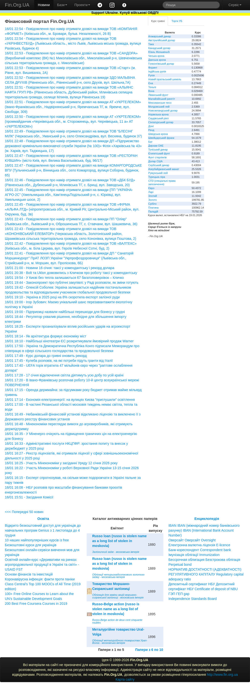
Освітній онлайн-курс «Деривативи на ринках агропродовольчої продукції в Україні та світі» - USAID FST (42, 564)
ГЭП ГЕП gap (178, 594)
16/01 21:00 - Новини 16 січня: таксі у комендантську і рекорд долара (59, 268)
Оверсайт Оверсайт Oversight (192, 540)
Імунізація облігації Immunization (194, 555)
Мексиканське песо (159, 102)
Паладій (153, 211)
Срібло (152, 203)
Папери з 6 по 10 (149, 650)
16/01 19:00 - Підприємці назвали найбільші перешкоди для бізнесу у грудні (65, 312)
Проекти (82, 5)
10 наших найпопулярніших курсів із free (37, 540)
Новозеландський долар (162, 110)
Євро (151, 188)
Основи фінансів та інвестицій (29, 574)
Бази (62, 5)
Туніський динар (158, 149)
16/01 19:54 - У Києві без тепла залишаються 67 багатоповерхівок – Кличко (64, 278)
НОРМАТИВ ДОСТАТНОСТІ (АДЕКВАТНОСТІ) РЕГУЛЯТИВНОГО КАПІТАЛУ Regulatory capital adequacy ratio (206, 574)
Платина (153, 207)
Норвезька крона (158, 114)
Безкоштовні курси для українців (30, 545)
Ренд (151, 130)
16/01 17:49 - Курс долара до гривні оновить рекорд (46, 356)
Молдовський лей (158, 106)
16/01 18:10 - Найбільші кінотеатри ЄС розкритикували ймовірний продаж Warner (69, 341)
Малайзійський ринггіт (161, 98)
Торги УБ (177, 21)
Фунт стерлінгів (157, 157)
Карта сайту (125, 679)
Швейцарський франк (161, 137)
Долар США (155, 161)
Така (151, 44)
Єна (150, 83)
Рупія (151, 75)
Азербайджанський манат (163, 169)
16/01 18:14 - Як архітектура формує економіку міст (45, 336)
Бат (150, 141)
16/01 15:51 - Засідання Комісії (29, 497)
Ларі (150, 192)
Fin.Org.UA (17, 5)
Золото (152, 199)
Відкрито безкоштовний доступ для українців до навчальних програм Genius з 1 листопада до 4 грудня (43, 530)
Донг (151, 126)
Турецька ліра (156, 176)
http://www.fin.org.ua (222, 675)
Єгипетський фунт (159, 153)
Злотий (152, 195)
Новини (44, 5)
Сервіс (235, 5)
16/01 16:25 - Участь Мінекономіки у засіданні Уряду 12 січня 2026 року (61, 463)
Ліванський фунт (158, 94)
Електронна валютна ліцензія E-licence (199, 545)
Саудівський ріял (158, 118)
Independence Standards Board (192, 599)
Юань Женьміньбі (159, 52)
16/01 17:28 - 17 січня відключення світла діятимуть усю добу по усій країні (64, 375)
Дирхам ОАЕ (156, 145)
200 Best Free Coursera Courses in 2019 (36, 604)
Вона (151, 91)
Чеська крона (156, 55)
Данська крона (157, 59)
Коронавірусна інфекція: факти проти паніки (40, 579)
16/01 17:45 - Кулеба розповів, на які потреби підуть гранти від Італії (59, 361)
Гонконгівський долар (161, 63)
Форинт (152, 67)
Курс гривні (158, 21)
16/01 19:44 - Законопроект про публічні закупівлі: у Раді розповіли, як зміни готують (71, 282)
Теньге (152, 87)
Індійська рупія (157, 71)
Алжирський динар (159, 36)
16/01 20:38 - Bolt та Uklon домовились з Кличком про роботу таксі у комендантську (71, 273)
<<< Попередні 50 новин (24, 512)
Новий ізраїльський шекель (164, 79)
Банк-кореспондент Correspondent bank (199, 550)
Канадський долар (159, 48)
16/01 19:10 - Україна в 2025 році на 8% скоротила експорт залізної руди (62, 297)
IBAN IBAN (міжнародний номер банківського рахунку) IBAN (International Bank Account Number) (204, 530)
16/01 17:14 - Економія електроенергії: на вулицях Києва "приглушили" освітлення (70, 400)
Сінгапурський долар (160, 122)
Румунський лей (157, 173)
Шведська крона (158, 133)
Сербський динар (158, 165)
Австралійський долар (161, 40)
